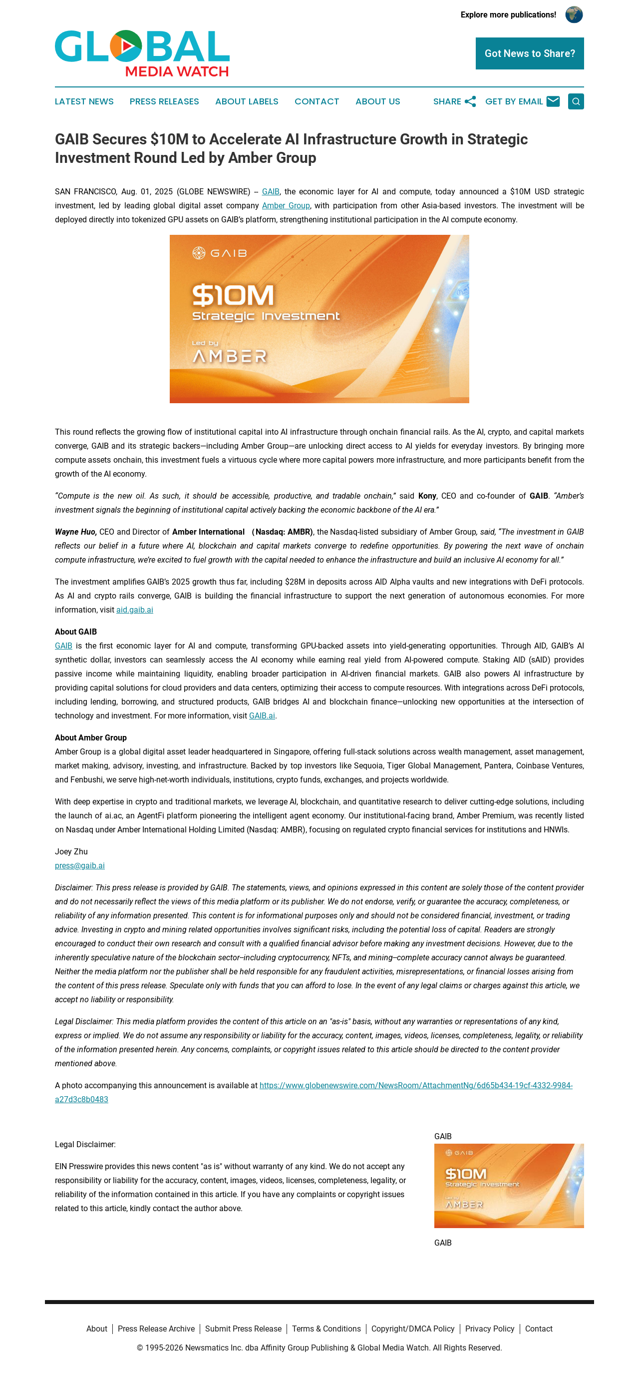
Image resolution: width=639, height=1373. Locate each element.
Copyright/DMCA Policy (413, 1329)
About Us (377, 101)
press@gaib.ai (80, 865)
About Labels (247, 101)
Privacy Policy (490, 1329)
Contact (317, 101)
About (96, 1329)
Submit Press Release (243, 1329)
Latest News (84, 101)
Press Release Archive (156, 1329)
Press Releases (164, 101)
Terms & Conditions (326, 1329)
